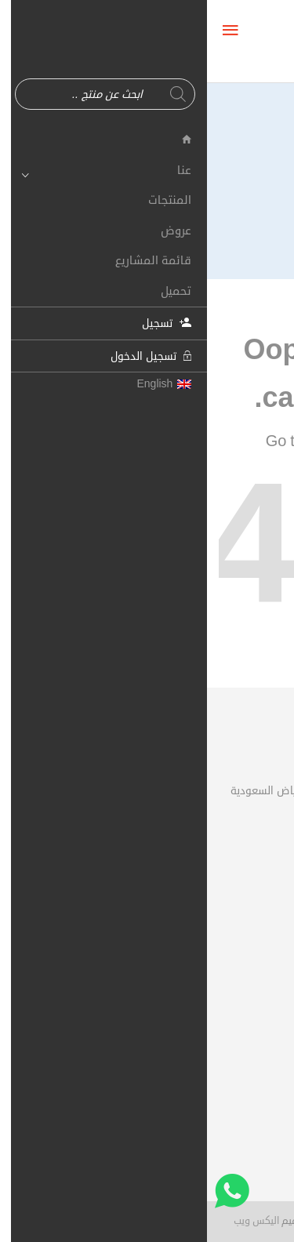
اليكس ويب (49, 1221)
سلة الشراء (242, 950)
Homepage (140, 441)
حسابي (250, 922)
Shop (217, 441)
